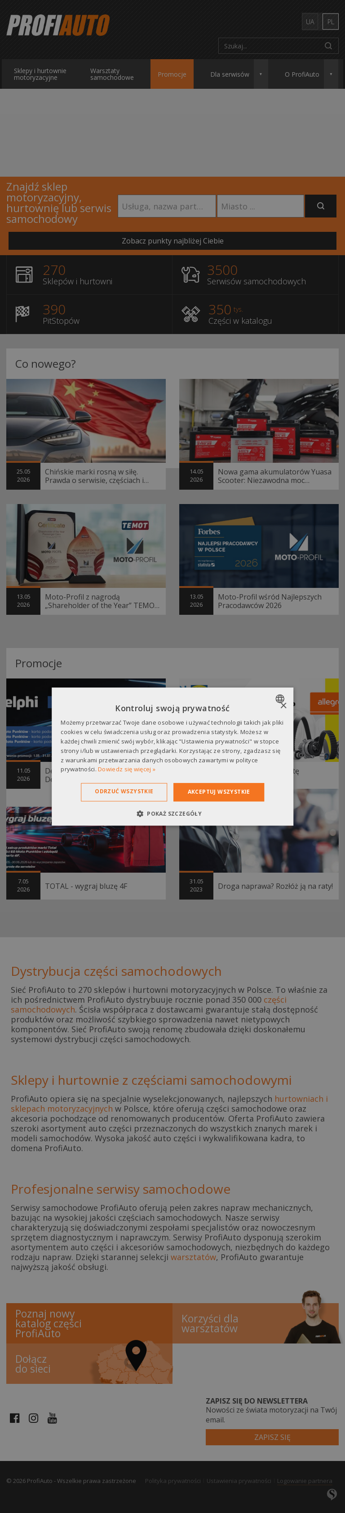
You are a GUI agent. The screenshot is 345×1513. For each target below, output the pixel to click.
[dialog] (172, 756)
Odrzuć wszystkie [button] (124, 791)
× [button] (283, 706)
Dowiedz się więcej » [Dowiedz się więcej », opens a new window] (126, 769)
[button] (172, 813)
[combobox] (281, 698)
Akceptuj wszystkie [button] (219, 792)
